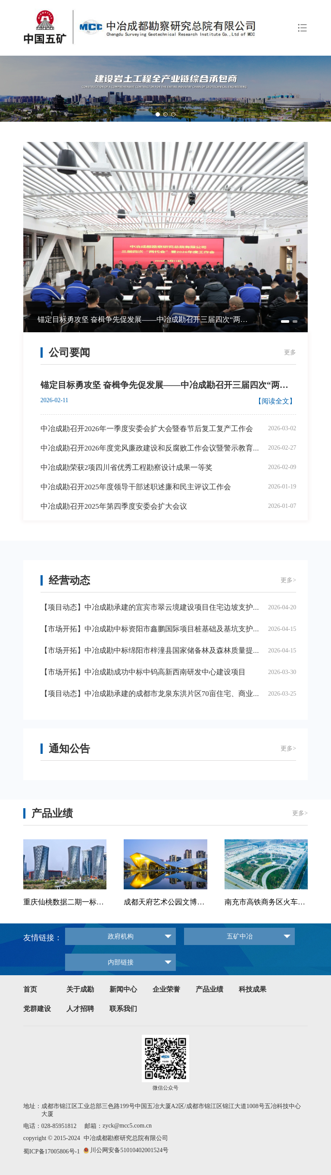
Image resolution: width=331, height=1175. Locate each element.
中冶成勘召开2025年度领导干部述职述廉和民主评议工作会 (136, 487)
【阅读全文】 (275, 401)
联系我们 (123, 1008)
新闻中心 (123, 989)
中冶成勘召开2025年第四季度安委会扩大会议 (114, 506)
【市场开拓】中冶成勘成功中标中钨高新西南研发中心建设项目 (143, 672)
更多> (288, 580)
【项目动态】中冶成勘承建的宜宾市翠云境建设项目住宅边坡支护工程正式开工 (169, 607)
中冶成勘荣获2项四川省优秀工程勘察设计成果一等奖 (127, 467)
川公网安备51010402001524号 (129, 1150)
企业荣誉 (166, 989)
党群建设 (37, 1008)
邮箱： (93, 1126)
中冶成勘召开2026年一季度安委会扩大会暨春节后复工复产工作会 (147, 429)
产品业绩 (209, 989)
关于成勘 (80, 989)
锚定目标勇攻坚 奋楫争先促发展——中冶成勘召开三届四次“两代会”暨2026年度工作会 (145, 319)
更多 (290, 352)
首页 (30, 989)
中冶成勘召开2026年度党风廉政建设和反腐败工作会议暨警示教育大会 (154, 448)
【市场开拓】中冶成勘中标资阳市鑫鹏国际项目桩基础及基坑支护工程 (154, 629)
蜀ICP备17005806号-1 (51, 1151)
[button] (321, 85)
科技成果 (252, 989)
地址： (32, 1106)
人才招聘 (80, 1008)
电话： (32, 1126)
